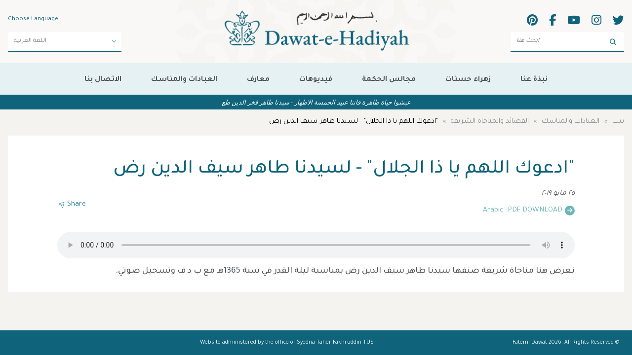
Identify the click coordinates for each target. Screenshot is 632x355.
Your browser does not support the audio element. (316, 245)
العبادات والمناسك (184, 80)
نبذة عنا (534, 80)
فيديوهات (315, 80)
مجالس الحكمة (389, 80)
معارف (258, 80)
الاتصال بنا (102, 80)
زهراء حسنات (468, 80)
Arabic (493, 210)
